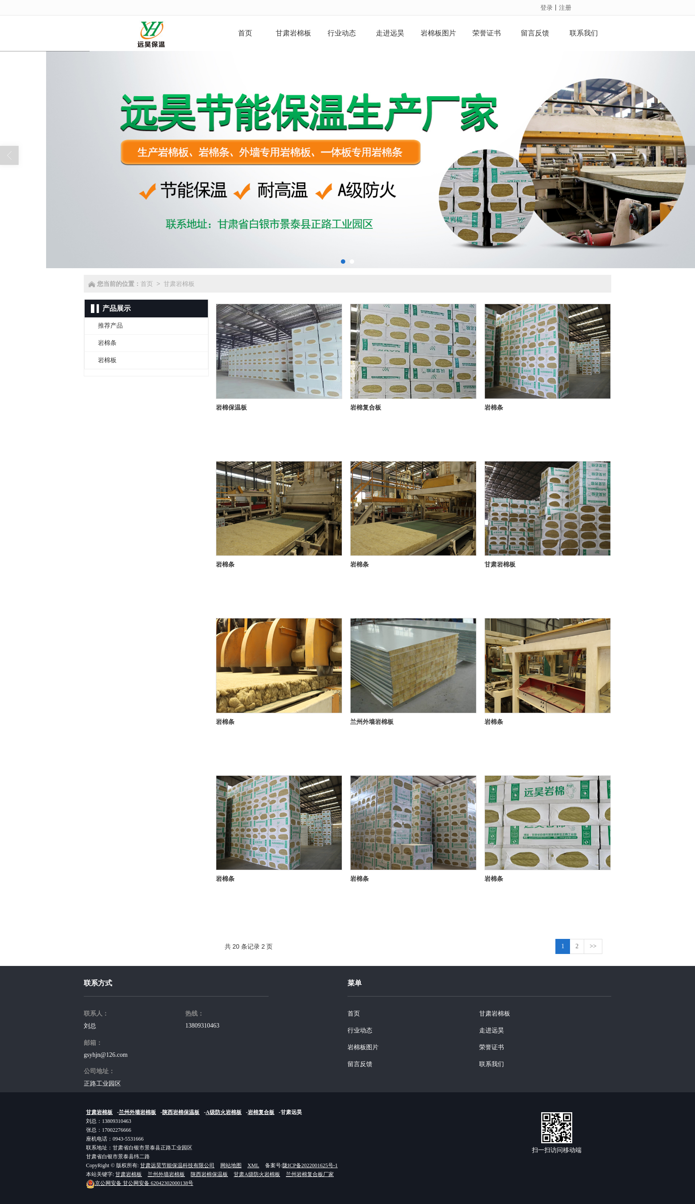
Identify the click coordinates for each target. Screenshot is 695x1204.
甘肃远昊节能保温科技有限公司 (177, 1165)
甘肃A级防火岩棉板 (257, 1174)
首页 (147, 283)
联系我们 (491, 1064)
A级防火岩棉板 (224, 1112)
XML (253, 1165)
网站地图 (231, 1165)
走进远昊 (491, 1030)
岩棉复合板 (261, 1112)
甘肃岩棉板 (179, 283)
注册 (565, 7)
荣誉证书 (491, 1047)
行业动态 (360, 1030)
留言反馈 (360, 1064)
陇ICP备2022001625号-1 (310, 1165)
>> (593, 946)
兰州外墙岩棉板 (137, 1112)
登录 (546, 7)
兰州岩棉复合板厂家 (310, 1174)
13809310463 (202, 1025)
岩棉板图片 (363, 1047)
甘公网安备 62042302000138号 (139, 1183)
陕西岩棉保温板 (180, 1112)
